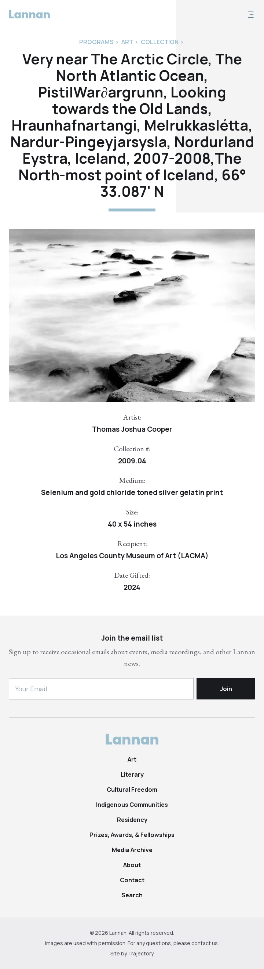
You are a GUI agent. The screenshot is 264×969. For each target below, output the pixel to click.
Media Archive (132, 850)
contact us (204, 943)
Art (132, 759)
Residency (132, 820)
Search (132, 895)
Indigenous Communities (132, 805)
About (132, 865)
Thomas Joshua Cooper (132, 429)
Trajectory (141, 953)
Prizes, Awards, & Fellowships (132, 835)
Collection (160, 42)
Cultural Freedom (132, 789)
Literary (132, 774)
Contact (132, 880)
